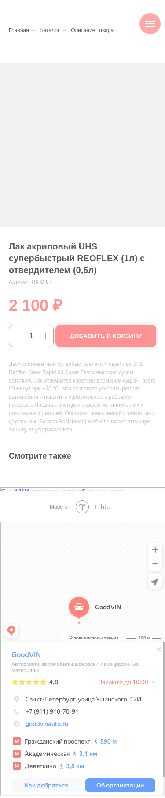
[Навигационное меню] (150, 24)
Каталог (50, 30)
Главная (19, 30)
